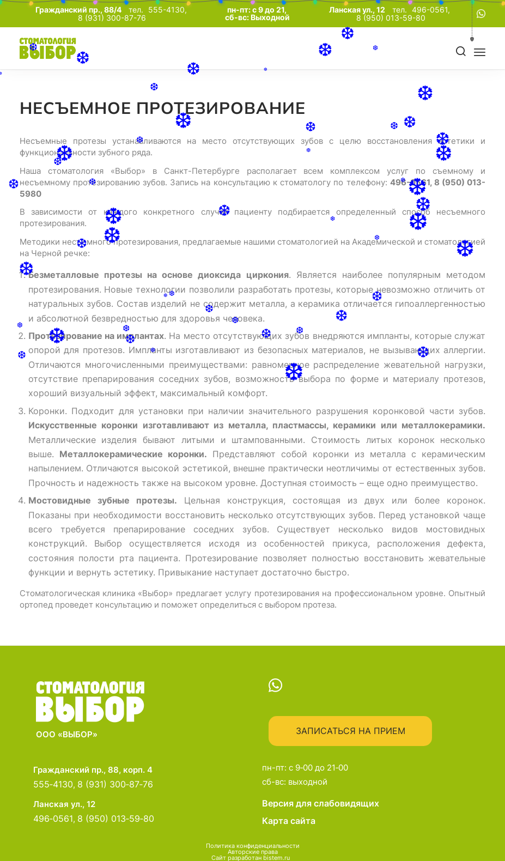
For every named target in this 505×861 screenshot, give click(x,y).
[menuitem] (457, 51)
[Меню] (479, 51)
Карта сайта (288, 820)
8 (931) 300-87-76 (112, 18)
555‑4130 (53, 784)
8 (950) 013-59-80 (390, 18)
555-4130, (168, 10)
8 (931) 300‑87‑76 (115, 784)
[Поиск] (461, 51)
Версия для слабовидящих (367, 803)
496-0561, (432, 10)
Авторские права (253, 852)
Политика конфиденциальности (253, 846)
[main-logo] (65, 48)
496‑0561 (53, 818)
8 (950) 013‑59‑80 (115, 818)
